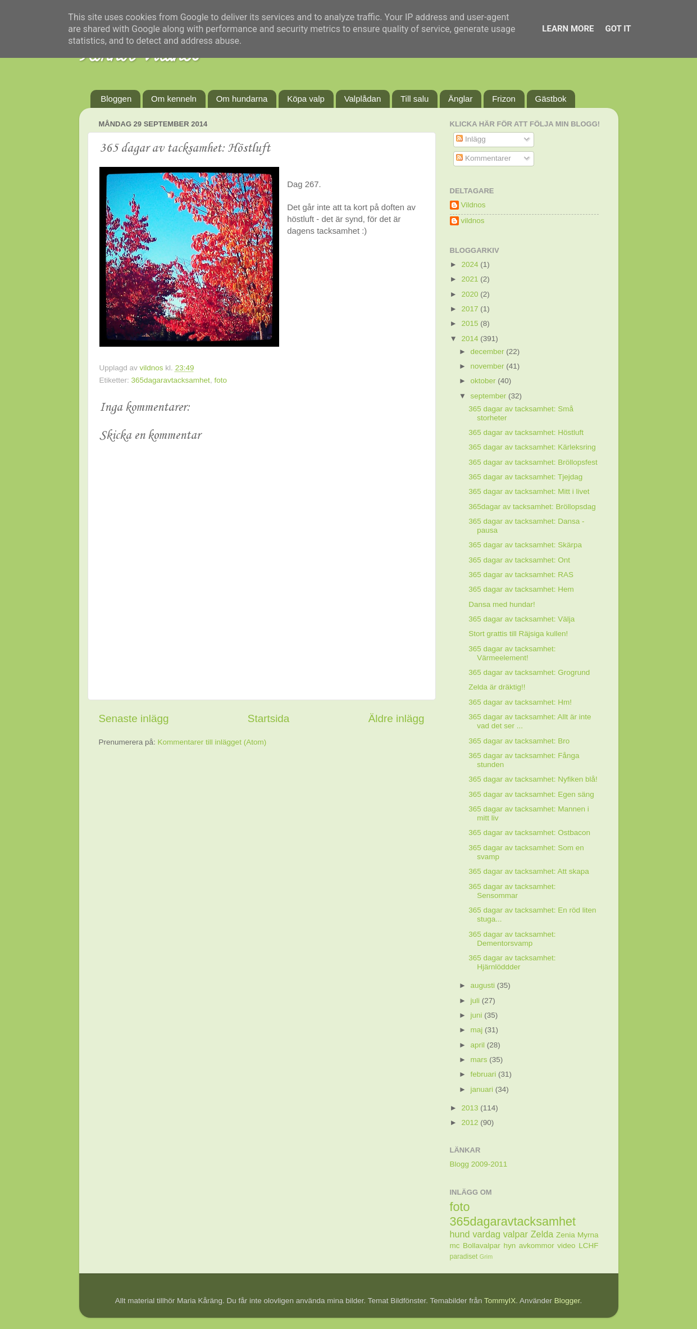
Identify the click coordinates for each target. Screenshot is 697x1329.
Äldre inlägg (396, 718)
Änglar (460, 98)
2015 (470, 323)
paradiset (464, 1256)
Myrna (588, 1235)
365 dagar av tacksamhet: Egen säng (531, 794)
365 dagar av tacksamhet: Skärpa (525, 545)
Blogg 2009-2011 (479, 1164)
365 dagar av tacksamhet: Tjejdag (525, 477)
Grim (486, 1256)
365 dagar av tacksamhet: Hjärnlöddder (511, 962)
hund (460, 1234)
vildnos (473, 220)
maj (478, 1030)
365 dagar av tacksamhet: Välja (521, 619)
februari (485, 1074)
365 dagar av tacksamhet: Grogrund (529, 672)
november (489, 366)
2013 (470, 1108)
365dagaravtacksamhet (170, 380)
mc (455, 1245)
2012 (470, 1122)
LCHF (588, 1245)
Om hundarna (242, 98)
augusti (484, 985)
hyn (509, 1245)
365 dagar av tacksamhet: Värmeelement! (511, 653)
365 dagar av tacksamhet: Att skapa (528, 871)
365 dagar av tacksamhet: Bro (519, 741)
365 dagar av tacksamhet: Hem (521, 589)
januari (483, 1089)
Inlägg (471, 139)
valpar (515, 1234)
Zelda (542, 1234)
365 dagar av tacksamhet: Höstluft (526, 432)
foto (220, 380)
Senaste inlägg (134, 718)
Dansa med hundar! (501, 604)
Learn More (568, 29)
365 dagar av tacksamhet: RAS (520, 574)
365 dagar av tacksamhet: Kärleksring (532, 447)
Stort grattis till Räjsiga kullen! (518, 633)
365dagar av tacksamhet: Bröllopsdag (532, 506)
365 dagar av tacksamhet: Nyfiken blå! (533, 779)
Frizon (504, 98)
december (489, 351)
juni (478, 1015)
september (490, 396)
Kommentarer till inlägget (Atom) (212, 742)
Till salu (414, 98)
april (479, 1045)
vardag (486, 1234)
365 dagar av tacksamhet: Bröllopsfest (533, 462)
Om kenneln (174, 98)
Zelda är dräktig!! (496, 687)
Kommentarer (483, 158)
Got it (618, 29)
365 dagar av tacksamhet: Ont (519, 560)
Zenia (565, 1235)
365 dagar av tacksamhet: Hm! (520, 702)
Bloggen (116, 98)
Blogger (567, 1300)
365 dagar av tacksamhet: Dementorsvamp (511, 938)
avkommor (536, 1245)
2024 (470, 264)
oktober (484, 381)
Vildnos (473, 205)
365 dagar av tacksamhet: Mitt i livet (528, 491)
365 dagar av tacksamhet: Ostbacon (529, 832)
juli (476, 1000)
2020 (470, 294)
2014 (470, 338)
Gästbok (551, 98)
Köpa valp (306, 98)
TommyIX (500, 1300)
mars (480, 1059)
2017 (470, 309)
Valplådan (362, 98)
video (566, 1245)
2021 (470, 279)
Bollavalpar (481, 1245)
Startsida (269, 718)
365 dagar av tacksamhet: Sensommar (511, 891)
